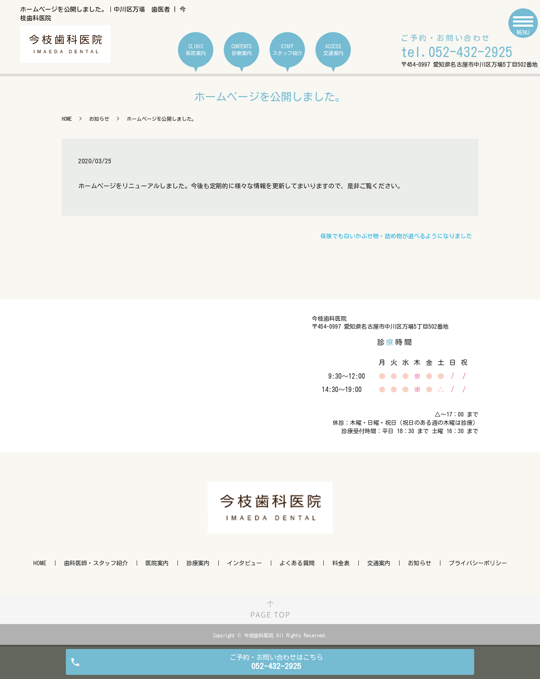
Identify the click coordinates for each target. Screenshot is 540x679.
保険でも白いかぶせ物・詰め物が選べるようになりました (396, 236)
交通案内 (378, 563)
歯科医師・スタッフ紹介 (96, 563)
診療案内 (198, 563)
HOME (67, 118)
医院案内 (157, 563)
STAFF (287, 50)
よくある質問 (297, 563)
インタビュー (244, 563)
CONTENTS (241, 50)
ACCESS (333, 50)
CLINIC (195, 50)
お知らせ (99, 118)
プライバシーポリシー (478, 563)
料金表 (341, 563)
